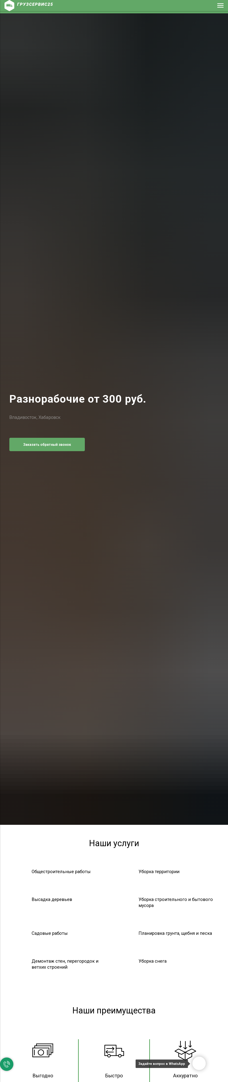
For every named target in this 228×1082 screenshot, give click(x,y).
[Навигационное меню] (220, 5)
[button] (47, 444)
